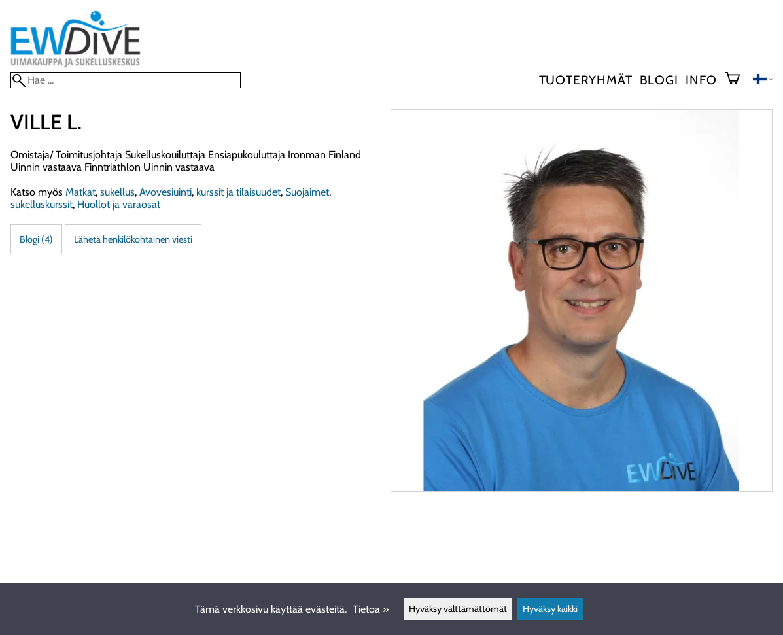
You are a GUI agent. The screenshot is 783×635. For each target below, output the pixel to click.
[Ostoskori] (737, 80)
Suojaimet (307, 192)
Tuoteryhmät (586, 80)
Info (701, 80)
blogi (659, 80)
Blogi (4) (36, 239)
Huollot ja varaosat (118, 204)
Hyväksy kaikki (550, 609)
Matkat (80, 192)
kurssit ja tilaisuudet (238, 192)
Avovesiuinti (165, 192)
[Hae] (125, 80)
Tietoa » (371, 609)
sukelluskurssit (41, 204)
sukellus (117, 192)
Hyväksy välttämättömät (458, 609)
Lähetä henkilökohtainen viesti (133, 239)
